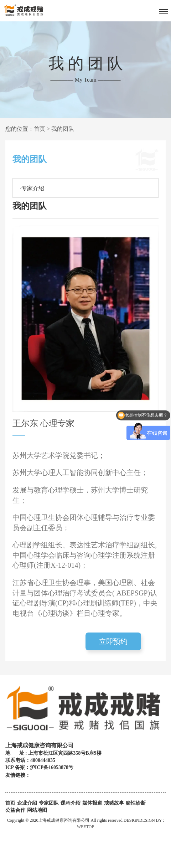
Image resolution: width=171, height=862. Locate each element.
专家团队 (49, 803)
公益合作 (15, 810)
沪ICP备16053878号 (51, 767)
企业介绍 (27, 803)
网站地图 (37, 810)
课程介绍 (71, 803)
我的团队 (62, 129)
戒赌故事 (114, 803)
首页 (39, 129)
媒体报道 (92, 803)
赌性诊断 (136, 803)
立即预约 (113, 641)
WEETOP (85, 826)
